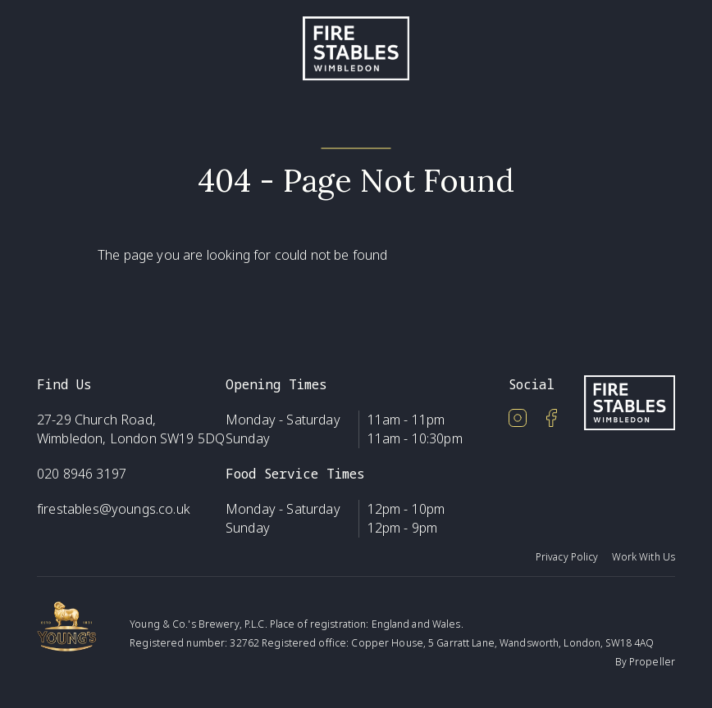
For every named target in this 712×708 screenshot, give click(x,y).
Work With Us (643, 557)
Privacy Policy (567, 557)
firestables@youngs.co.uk (113, 509)
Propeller (652, 662)
